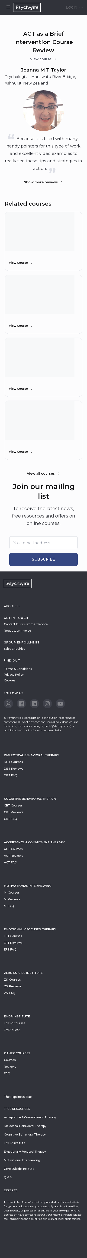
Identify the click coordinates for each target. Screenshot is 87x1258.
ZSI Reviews (12, 986)
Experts (10, 1190)
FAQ (7, 1073)
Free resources (17, 1109)
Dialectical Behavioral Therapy (31, 755)
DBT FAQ (10, 775)
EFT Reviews (13, 942)
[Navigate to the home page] (27, 7)
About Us (11, 606)
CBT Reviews (13, 812)
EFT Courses (13, 936)
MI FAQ (9, 906)
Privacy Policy (14, 674)
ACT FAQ (10, 862)
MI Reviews (12, 899)
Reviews (10, 1066)
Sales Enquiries (14, 648)
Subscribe (43, 559)
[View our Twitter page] (8, 703)
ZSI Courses (12, 979)
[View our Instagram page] (47, 703)
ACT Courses (13, 849)
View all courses (43, 473)
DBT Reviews (13, 768)
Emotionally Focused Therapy (30, 929)
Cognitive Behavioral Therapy (30, 798)
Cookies (9, 680)
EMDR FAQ (12, 1030)
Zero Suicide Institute (19, 1168)
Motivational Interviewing (28, 886)
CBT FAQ (10, 819)
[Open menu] (8, 7)
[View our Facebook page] (21, 703)
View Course (21, 263)
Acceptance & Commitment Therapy (34, 842)
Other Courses (17, 1053)
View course (43, 59)
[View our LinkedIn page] (34, 703)
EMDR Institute (17, 1016)
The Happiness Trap (18, 1096)
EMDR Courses (14, 1023)
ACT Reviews (13, 855)
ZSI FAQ (9, 993)
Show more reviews (43, 182)
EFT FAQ (10, 949)
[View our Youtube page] (60, 703)
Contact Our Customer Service (26, 624)
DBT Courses (13, 762)
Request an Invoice (17, 630)
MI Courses (11, 892)
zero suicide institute (23, 973)
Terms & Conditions (18, 669)
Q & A (8, 1177)
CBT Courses (13, 805)
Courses (10, 1060)
